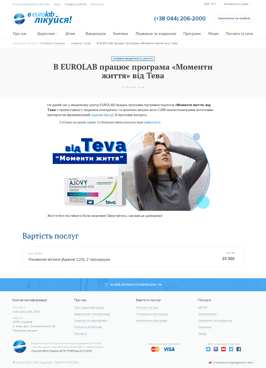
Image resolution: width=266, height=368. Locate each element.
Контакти (97, 4)
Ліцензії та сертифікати (90, 320)
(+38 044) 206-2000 (180, 18)
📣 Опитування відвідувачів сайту (230, 362)
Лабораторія (207, 314)
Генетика (120, 33)
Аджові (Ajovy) (102, 115)
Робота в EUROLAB (88, 327)
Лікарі (213, 33)
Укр (206, 4)
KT (206, 307)
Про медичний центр (89, 307)
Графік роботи (75, 4)
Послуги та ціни (239, 33)
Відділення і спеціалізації (92, 314)
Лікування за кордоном (155, 33)
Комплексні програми (151, 320)
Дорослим (47, 33)
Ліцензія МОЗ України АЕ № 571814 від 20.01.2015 (61, 350)
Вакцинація (96, 33)
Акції (57, 4)
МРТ (201, 307)
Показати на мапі (25, 330)
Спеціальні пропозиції (152, 314)
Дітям (72, 33)
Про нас (21, 33)
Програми (192, 33)
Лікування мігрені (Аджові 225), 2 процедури (69, 259)
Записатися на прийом (234, 18)
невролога (152, 122)
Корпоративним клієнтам (31, 4)
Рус (213, 4)
